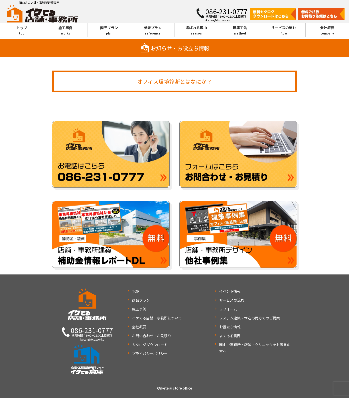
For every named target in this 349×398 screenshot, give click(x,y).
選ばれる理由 (196, 30)
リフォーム (228, 309)
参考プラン (152, 30)
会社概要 (327, 30)
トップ (22, 30)
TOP (135, 291)
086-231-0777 (92, 330)
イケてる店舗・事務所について (157, 318)
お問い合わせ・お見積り (151, 335)
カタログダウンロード (150, 344)
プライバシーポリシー (150, 353)
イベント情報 (230, 291)
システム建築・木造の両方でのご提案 (249, 318)
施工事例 (65, 30)
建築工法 (240, 30)
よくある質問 (230, 335)
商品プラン (109, 30)
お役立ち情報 (230, 326)
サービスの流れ (283, 30)
